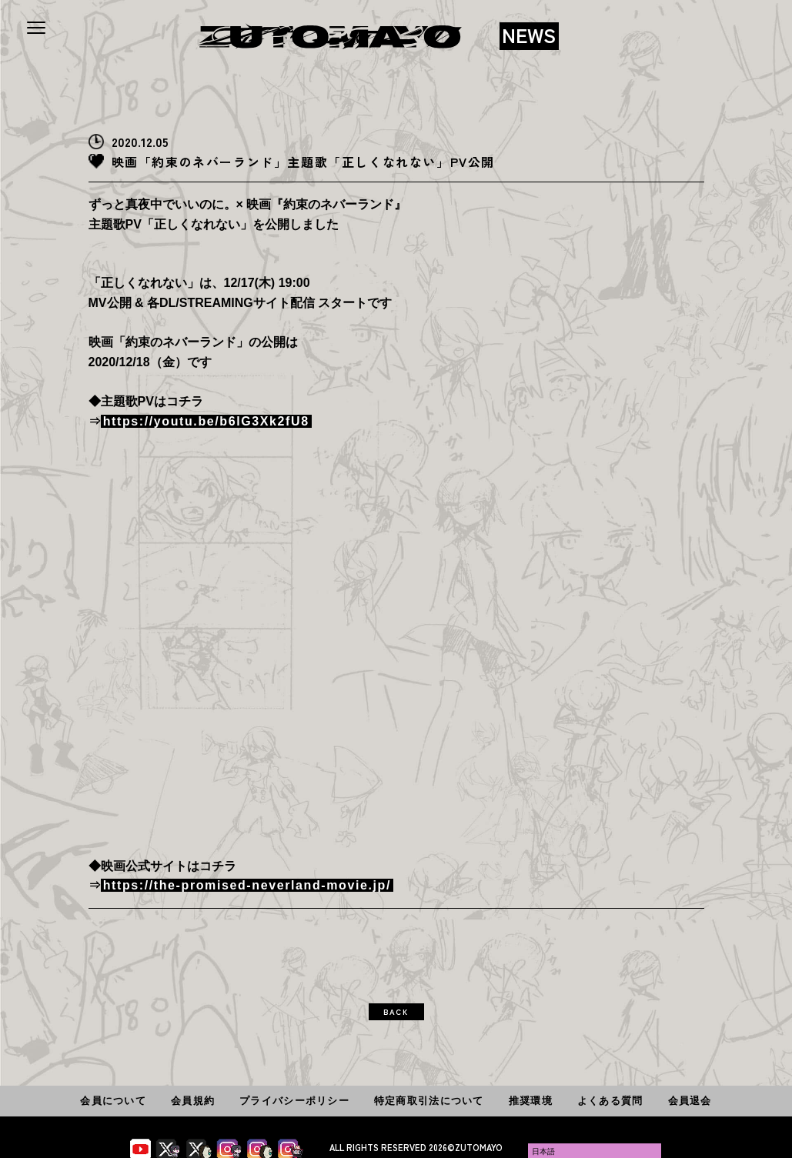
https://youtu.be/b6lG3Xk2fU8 (206, 421)
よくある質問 (610, 1100)
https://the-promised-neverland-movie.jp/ (247, 885)
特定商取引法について (429, 1100)
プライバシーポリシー (294, 1100)
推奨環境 (531, 1100)
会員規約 (193, 1100)
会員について (113, 1100)
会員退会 (690, 1100)
